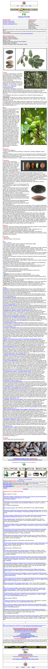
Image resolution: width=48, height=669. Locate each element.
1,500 (17, 639)
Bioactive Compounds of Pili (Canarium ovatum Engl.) (16, 583)
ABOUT (30, 5)
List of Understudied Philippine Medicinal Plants (18, 635)
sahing (8, 32)
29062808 (8, 560)
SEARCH (22, 5)
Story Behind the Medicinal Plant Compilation (25, 631)
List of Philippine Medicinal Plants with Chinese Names (25, 659)
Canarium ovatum (7, 540)
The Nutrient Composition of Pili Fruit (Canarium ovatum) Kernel (18, 600)
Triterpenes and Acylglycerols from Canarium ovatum (16, 550)
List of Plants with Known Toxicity (25, 634)
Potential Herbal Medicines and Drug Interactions (25, 628)
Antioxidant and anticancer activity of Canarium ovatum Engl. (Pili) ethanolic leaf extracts (24, 609)
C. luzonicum (13, 86)
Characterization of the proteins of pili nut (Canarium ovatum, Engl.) (19, 535)
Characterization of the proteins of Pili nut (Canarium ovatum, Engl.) (19, 501)
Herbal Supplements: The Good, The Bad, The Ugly (25, 629)
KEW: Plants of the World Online (27, 33)
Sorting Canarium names (9, 507)
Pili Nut (4, 494)
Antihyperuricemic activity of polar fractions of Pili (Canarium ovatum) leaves (21, 615)
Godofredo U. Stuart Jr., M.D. (21, 458)
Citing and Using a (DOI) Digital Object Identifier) (34, 626)
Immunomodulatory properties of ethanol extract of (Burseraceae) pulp (24, 563)
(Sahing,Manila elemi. (8, 87)
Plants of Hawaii (35, 483)
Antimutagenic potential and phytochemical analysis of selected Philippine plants (22, 510)
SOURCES (25, 489)
